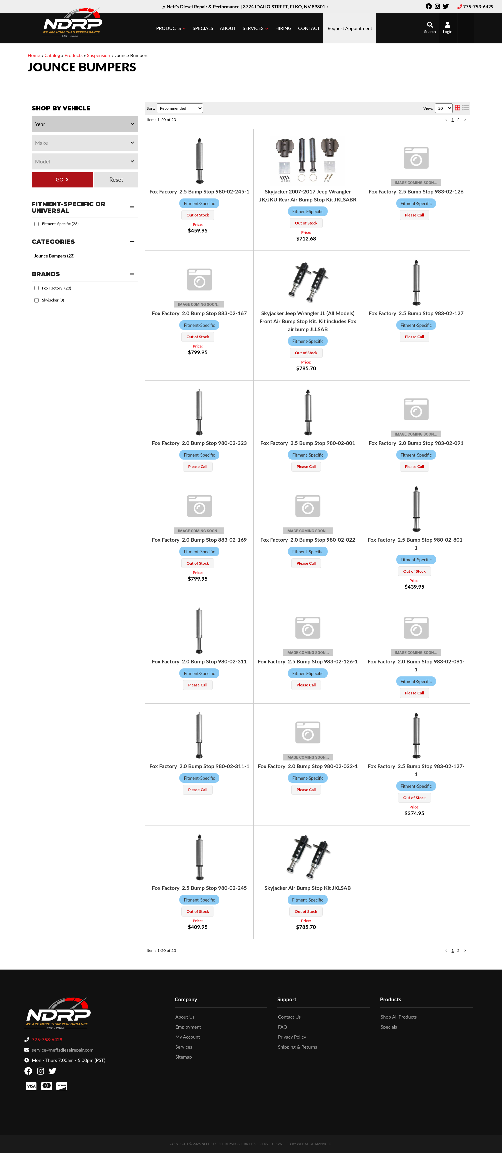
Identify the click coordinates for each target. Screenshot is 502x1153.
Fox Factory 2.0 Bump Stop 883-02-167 (199, 313)
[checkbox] (36, 224)
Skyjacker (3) (53, 300)
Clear (116, 179)
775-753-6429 (478, 6)
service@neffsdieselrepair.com (63, 1050)
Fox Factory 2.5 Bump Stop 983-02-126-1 (308, 661)
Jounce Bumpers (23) (54, 255)
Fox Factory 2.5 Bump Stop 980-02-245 (199, 888)
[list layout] (465, 108)
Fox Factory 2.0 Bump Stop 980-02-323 (199, 443)
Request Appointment (350, 28)
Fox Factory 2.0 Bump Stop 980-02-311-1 (199, 766)
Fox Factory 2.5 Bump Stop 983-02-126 (416, 191)
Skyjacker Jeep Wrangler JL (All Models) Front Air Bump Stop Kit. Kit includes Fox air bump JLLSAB (308, 321)
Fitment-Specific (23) (60, 223)
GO (59, 179)
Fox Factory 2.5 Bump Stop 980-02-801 (307, 443)
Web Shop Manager (314, 1144)
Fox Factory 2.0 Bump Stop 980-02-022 (307, 539)
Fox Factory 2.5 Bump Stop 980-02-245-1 (199, 191)
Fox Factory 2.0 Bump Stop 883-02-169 (199, 539)
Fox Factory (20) (56, 288)
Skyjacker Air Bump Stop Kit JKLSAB (308, 888)
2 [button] (458, 119)
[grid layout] (457, 108)
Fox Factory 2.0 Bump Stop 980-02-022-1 (308, 766)
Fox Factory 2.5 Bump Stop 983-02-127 (416, 313)
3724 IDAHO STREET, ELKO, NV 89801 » (286, 6)
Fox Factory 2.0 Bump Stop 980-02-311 (199, 661)
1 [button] (453, 119)
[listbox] (85, 124)
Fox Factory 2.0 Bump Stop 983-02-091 (416, 443)
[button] (171, 28)
